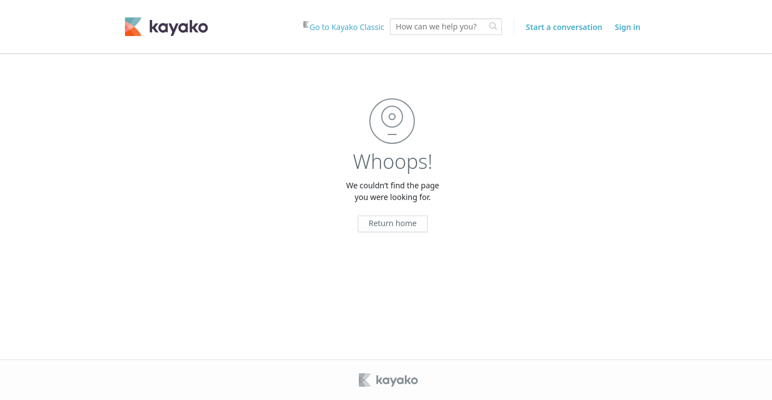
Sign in (627, 27)
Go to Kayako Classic (343, 26)
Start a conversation (564, 27)
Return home (393, 223)
